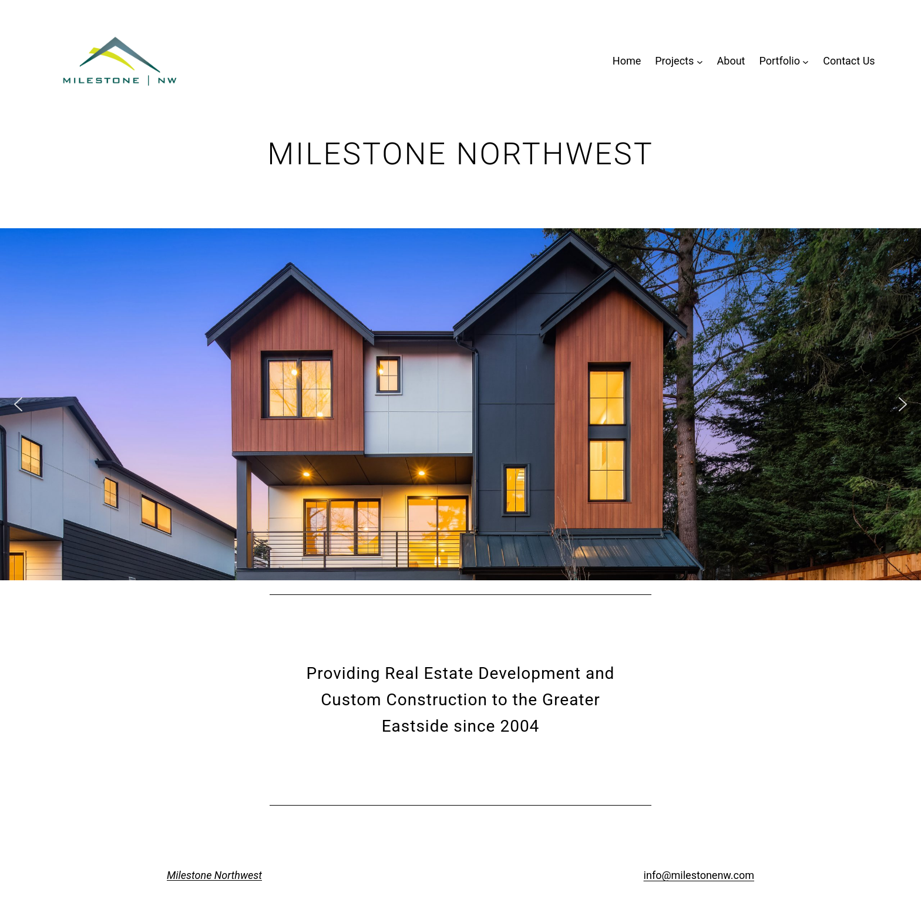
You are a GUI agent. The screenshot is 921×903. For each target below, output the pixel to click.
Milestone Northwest (214, 875)
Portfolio (779, 61)
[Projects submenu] (700, 61)
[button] (18, 404)
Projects (674, 61)
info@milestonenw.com (699, 875)
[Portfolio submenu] (805, 61)
